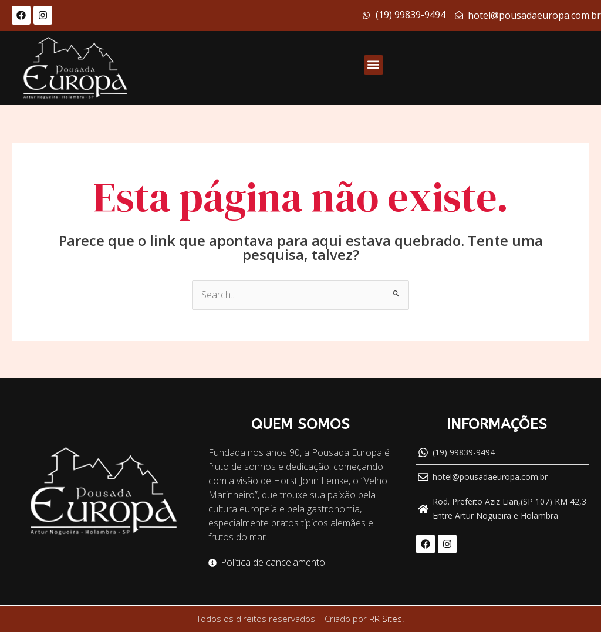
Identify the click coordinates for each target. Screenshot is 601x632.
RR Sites (385, 619)
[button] (373, 65)
